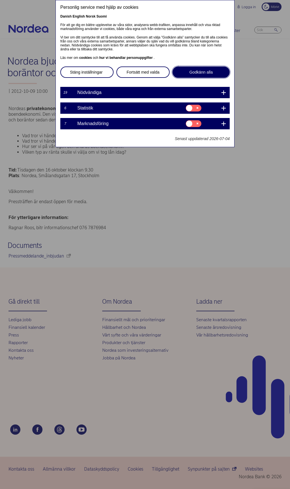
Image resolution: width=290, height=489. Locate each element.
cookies (86, 58)
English (78, 16)
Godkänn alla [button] (201, 72)
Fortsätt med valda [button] (143, 72)
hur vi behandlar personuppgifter (126, 58)
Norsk (90, 16)
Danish (66, 16)
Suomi (101, 16)
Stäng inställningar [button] (86, 72)
